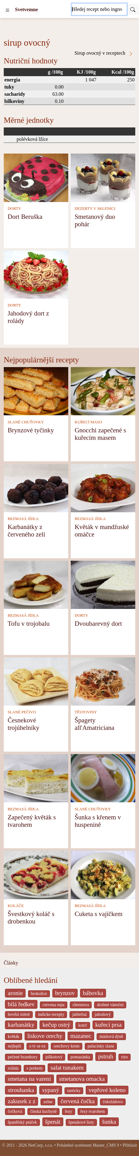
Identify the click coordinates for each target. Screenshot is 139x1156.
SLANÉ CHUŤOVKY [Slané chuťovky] (25, 422)
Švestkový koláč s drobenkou (30, 917)
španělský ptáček (22, 1122)
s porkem (34, 1068)
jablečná (79, 1014)
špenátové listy (81, 1122)
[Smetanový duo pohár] (103, 177)
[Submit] (133, 9)
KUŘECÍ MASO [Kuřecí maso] (88, 422)
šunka (109, 1121)
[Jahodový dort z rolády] (36, 274)
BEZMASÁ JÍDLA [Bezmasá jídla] (23, 519)
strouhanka (21, 1090)
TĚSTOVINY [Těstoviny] (85, 712)
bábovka (93, 993)
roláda (13, 1068)
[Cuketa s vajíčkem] (103, 874)
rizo (124, 1057)
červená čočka (77, 1101)
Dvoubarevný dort (98, 623)
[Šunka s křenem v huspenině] (103, 777)
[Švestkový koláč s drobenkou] (36, 874)
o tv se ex (37, 1046)
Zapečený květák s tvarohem (31, 820)
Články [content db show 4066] (11, 962)
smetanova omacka (82, 1078)
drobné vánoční (110, 1004)
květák (13, 1036)
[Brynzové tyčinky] (36, 390)
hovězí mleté (19, 1014)
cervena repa (54, 1004)
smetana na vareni (29, 1078)
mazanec (80, 1036)
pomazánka (80, 1057)
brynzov (65, 993)
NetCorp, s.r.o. (40, 1145)
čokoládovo (113, 1101)
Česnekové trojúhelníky (23, 723)
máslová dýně (111, 1036)
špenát (52, 1121)
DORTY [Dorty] (14, 208)
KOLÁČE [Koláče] (15, 906)
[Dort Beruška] (36, 177)
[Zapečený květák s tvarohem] (36, 777)
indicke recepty (51, 1014)
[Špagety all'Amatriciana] (103, 681)
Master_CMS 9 (106, 1145)
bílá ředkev (21, 1004)
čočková (15, 1111)
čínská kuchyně (43, 1111)
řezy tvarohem (92, 1111)
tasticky (74, 1090)
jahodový (103, 1014)
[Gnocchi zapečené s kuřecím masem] (103, 390)
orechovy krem (66, 1046)
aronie (15, 993)
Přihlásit (130, 1145)
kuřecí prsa (108, 1024)
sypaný (50, 1090)
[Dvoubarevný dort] (103, 584)
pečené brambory (22, 1057)
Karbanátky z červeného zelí (26, 530)
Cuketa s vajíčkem (98, 913)
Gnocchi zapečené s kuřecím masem (100, 433)
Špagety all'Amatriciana (94, 723)
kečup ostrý (56, 1024)
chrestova (81, 1004)
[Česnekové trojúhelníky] (36, 681)
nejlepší (14, 1046)
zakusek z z (21, 1101)
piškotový (54, 1057)
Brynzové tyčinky (30, 430)
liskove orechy (44, 1036)
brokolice (39, 993)
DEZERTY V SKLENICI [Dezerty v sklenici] (94, 208)
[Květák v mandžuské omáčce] (103, 487)
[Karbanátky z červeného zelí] (36, 487)
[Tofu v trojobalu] (36, 584)
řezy (68, 1111)
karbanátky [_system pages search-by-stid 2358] (21, 1024)
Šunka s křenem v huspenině (97, 820)
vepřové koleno (107, 1090)
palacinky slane (101, 1046)
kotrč (82, 1025)
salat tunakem (67, 1067)
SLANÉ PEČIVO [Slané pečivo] (21, 712)
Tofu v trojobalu (28, 623)
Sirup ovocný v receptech (103, 53)
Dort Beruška (24, 216)
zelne (47, 1101)
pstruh (105, 1056)
